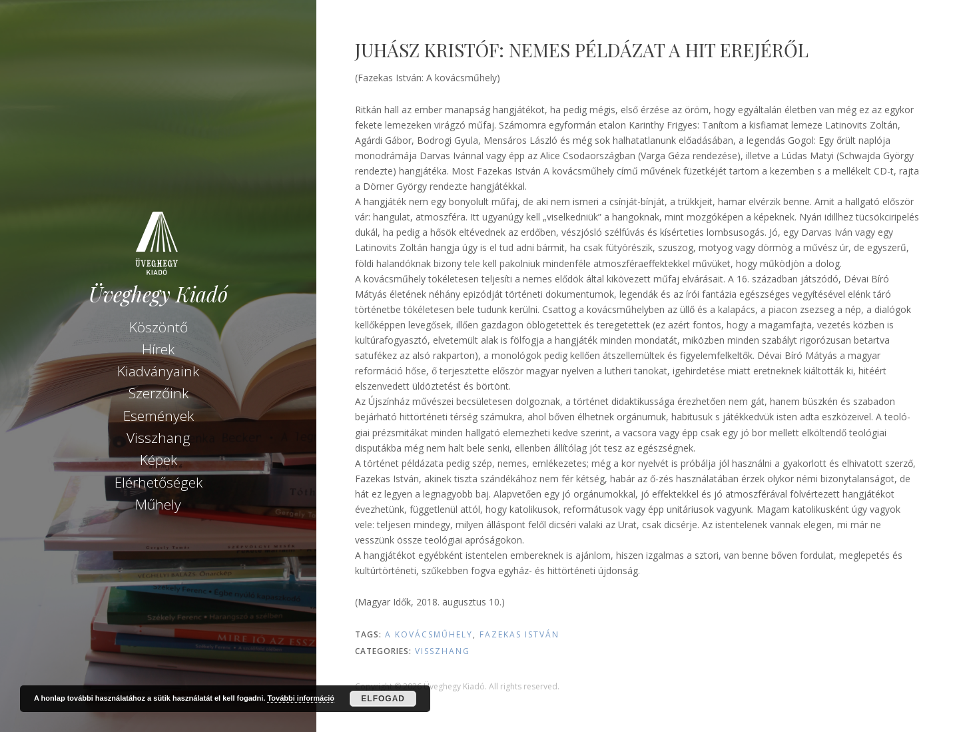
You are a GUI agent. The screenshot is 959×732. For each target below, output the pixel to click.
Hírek (158, 349)
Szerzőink (158, 393)
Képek (158, 459)
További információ (300, 698)
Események (158, 415)
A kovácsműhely (429, 634)
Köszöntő (158, 327)
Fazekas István (519, 634)
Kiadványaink (158, 371)
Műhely (158, 504)
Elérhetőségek (158, 482)
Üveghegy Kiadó (158, 294)
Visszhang (158, 437)
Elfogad (383, 698)
